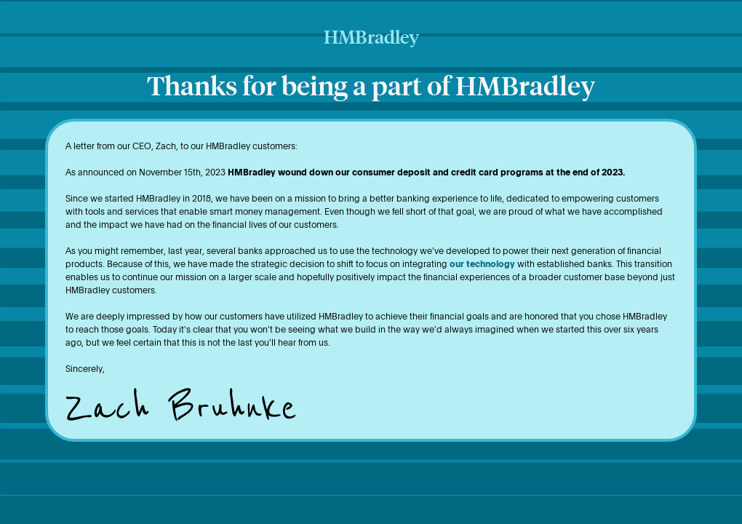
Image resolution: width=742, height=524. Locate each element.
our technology (482, 263)
